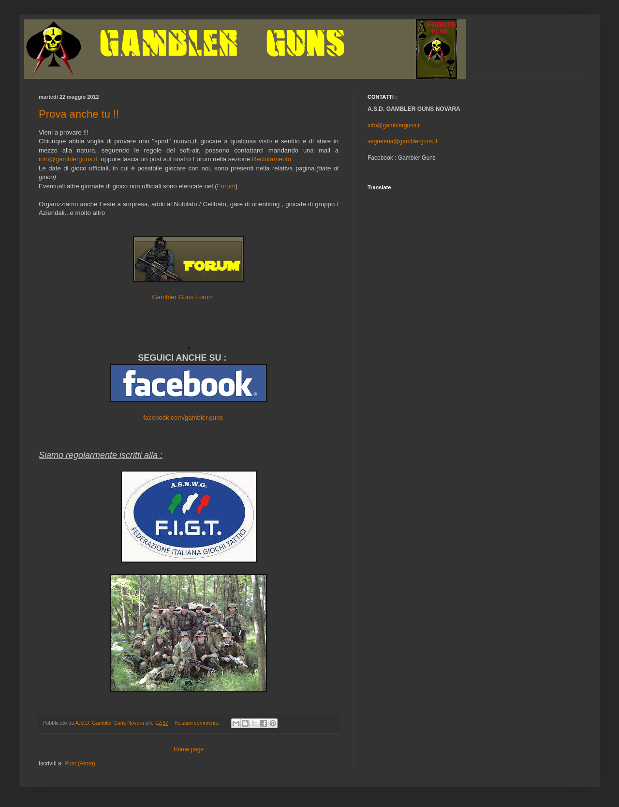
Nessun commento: (198, 723)
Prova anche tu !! (79, 114)
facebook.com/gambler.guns (183, 417)
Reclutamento (271, 159)
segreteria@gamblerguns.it (402, 141)
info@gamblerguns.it (68, 159)
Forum (226, 186)
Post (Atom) (79, 763)
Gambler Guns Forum (183, 297)
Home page (189, 749)
